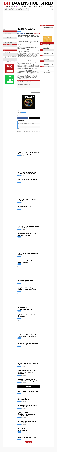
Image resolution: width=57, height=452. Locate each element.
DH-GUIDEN (35, 6)
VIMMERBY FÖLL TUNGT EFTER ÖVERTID (23, 125)
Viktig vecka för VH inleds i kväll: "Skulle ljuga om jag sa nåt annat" (26, 123)
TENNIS (16, 9)
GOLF (21, 9)
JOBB (27, 6)
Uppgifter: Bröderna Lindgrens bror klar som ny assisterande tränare (26, 128)
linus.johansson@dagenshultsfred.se (35, 92)
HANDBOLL (6, 9)
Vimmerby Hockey (24, 112)
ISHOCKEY (9, 8)
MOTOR (23, 8)
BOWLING (9, 9)
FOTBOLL (6, 8)
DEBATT (14, 6)
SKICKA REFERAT (11, 10)
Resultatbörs (21, 10)
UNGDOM (19, 9)
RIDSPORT (20, 8)
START (5, 6)
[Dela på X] (29, 33)
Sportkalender (16, 10)
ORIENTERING (6, 10)
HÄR (27, 78)
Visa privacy (49, 447)
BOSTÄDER (30, 6)
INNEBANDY (12, 8)
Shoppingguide (39, 6)
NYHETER (8, 6)
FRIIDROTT (13, 9)
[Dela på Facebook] (21, 33)
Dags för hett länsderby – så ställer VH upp (23, 121)
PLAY (25, 6)
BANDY (26, 8)
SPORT (11, 6)
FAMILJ (22, 6)
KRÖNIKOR (18, 6)
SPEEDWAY (16, 8)
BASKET (24, 9)
